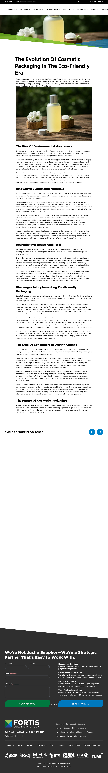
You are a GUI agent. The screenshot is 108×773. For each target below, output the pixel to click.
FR (68, 1)
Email (11, 674)
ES (72, 1)
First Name (9, 663)
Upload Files (82, 1)
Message (12, 684)
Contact (104, 9)
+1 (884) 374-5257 (36, 732)
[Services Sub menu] (42, 9)
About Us (67, 9)
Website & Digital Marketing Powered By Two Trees (54, 767)
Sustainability (52, 9)
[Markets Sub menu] (16, 9)
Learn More (81, 704)
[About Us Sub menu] (73, 9)
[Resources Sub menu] (88, 9)
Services (36, 9)
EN (64, 1)
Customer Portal (96, 1)
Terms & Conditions (92, 745)
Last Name (31, 663)
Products (24, 9)
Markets (11, 9)
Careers (94, 9)
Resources (81, 9)
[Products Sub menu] (29, 9)
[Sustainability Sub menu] (60, 9)
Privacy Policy (75, 745)
